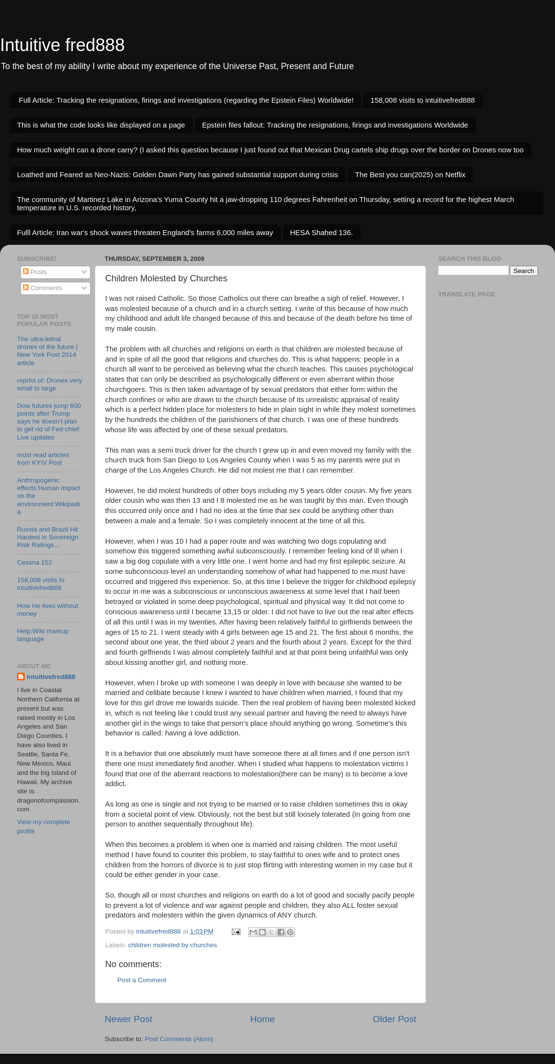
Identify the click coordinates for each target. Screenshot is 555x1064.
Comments (42, 288)
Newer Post (128, 1019)
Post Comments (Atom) (179, 1039)
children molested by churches (172, 945)
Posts (35, 271)
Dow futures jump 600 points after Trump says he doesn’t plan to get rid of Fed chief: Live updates (49, 421)
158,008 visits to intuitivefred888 (422, 100)
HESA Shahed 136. (321, 232)
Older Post (394, 1019)
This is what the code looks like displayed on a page (101, 125)
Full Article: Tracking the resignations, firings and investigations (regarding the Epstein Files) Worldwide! (186, 100)
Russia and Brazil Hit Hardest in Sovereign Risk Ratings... (47, 537)
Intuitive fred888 (62, 45)
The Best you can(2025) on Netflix (410, 174)
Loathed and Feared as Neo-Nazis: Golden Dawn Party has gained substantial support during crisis (177, 174)
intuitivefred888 (51, 676)
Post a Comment (141, 980)
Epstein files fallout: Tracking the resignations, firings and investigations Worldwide (335, 125)
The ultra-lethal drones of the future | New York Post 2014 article (47, 351)
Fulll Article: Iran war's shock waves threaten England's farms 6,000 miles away (145, 232)
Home (262, 1019)
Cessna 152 (34, 562)
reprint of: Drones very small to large (49, 384)
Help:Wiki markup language (43, 634)
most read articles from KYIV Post (43, 458)
